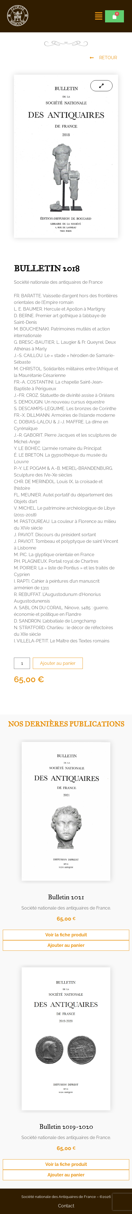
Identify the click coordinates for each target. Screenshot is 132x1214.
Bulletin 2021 (66, 897)
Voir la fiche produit (66, 934)
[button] (98, 16)
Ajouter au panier (58, 663)
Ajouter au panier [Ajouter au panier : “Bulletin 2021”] (66, 945)
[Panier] (114, 16)
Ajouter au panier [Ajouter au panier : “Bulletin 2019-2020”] (66, 1174)
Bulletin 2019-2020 (66, 1126)
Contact (66, 1205)
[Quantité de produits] (22, 663)
